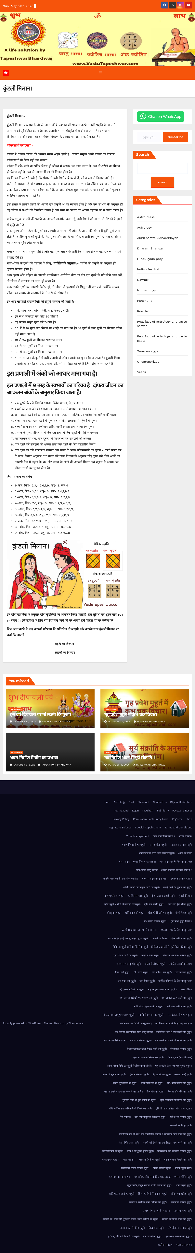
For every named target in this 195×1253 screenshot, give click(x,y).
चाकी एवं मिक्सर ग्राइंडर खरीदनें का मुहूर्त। (172, 938)
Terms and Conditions (178, 827)
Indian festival (148, 269)
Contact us (160, 802)
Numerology (146, 290)
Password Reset (182, 810)
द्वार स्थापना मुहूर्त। (184, 972)
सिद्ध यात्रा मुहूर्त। (156, 1227)
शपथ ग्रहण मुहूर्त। (184, 1185)
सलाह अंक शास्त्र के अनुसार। (156, 1210)
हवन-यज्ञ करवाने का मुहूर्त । (179, 1236)
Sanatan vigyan (149, 351)
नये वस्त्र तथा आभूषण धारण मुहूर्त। (118, 1015)
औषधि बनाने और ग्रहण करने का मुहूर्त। (141, 887)
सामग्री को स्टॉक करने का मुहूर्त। (177, 1219)
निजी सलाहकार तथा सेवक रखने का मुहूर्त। (147, 1049)
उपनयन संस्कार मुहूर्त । (181, 878)
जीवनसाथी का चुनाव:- (20, 146)
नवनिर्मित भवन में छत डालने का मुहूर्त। (174, 1032)
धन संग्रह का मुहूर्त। (127, 980)
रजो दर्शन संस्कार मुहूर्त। (181, 1117)
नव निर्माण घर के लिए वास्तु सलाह (136, 1023)
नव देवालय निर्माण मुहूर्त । (180, 1015)
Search (142, 155)
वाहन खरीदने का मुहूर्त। (150, 1159)
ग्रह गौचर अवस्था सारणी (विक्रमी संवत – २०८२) (144, 929)
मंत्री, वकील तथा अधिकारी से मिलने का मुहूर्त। (130, 1108)
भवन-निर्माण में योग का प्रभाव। (34, 758)
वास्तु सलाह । (129, 1159)
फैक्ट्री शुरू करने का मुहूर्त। (125, 1083)
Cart (131, 802)
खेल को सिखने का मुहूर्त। (160, 912)
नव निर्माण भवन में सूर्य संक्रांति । (129, 758)
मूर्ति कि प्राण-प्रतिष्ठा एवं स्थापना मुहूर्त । (174, 1108)
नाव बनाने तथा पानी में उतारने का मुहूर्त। (173, 1040)
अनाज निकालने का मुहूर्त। (134, 844)
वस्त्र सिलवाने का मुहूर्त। (113, 1151)
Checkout (143, 802)
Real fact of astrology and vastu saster (162, 324)
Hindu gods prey (150, 259)
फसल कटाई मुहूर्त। (183, 1074)
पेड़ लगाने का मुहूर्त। (161, 1074)
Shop (189, 819)
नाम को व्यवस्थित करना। (115, 1040)
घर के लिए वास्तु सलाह (181, 929)
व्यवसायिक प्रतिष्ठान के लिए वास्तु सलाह (152, 1176)
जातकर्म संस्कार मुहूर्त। (155, 964)
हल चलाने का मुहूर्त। (152, 1236)
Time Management (137, 836)
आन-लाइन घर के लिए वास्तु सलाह (175, 861)
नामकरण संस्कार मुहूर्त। (141, 1040)
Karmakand (121, 810)
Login (135, 810)
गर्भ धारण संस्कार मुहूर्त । (155, 921)
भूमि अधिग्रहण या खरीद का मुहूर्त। (176, 1100)
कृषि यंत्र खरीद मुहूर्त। (154, 904)
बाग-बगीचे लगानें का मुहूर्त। (179, 1083)
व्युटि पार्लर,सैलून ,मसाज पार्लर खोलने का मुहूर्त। (149, 1185)
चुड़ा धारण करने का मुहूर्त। (125, 955)
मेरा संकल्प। (125, 1117)
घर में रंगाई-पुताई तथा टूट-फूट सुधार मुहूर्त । (129, 938)
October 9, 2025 (25, 765)
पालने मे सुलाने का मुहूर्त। (114, 1074)
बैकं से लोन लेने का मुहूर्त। (180, 1091)
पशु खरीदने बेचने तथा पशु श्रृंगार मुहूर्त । (173, 1066)
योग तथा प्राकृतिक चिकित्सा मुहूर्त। (150, 1117)
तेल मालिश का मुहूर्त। (162, 972)
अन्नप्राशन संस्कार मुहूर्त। (181, 844)
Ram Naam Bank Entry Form (150, 819)
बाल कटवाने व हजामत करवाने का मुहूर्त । (123, 1091)
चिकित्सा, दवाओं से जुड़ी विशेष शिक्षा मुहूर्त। (171, 946)
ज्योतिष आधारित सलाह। (180, 964)
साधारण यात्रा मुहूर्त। (183, 1210)
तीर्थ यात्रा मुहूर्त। (141, 972)
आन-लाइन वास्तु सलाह (147, 870)
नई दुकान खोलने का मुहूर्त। (132, 989)
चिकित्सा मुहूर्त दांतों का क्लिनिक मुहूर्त (130, 946)
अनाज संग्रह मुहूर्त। (158, 844)
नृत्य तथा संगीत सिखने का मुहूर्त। (148, 1057)
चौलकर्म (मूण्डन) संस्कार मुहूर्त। (177, 955)
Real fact (144, 311)
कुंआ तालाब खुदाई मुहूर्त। (163, 895)
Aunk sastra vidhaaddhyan (157, 238)
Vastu (141, 372)
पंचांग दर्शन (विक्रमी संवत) (180, 1057)
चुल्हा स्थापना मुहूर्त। (150, 955)
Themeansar (76, 1023)
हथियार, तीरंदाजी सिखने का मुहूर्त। (124, 1236)
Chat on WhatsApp (164, 117)
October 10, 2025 (120, 721)
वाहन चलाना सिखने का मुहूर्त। (178, 1159)
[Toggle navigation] (100, 73)
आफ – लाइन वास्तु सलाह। (154, 878)
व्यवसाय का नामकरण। (119, 1176)
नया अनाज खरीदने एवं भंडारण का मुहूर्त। (139, 997)
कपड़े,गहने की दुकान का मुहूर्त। (177, 887)
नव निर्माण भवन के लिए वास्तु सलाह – (173, 1023)
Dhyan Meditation (181, 802)
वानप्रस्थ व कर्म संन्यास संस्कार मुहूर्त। (174, 1151)
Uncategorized (148, 362)
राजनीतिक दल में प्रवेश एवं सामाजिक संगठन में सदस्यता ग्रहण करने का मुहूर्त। (155, 1134)
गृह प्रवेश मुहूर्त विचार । (181, 921)
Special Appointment (148, 827)
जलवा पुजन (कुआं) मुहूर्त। (128, 964)
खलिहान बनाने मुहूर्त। (135, 912)
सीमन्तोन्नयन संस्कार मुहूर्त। (180, 1227)
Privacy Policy (121, 819)
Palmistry (163, 810)
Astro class (146, 217)
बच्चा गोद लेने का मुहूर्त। (152, 1083)
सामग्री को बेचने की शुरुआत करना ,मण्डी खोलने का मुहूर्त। (131, 1219)
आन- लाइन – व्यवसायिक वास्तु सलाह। (137, 861)
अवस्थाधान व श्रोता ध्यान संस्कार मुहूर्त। (156, 853)
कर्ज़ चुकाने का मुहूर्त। (114, 895)
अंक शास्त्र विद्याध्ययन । (164, 836)
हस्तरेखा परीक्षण (165, 1244)
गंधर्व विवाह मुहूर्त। (183, 912)
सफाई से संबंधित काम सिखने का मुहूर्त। (148, 1202)
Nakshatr (147, 810)
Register (177, 819)
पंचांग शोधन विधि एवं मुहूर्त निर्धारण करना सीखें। (129, 1066)
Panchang (144, 301)
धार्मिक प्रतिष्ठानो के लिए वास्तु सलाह (175, 980)
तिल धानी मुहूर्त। (122, 972)
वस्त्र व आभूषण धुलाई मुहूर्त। (140, 1151)
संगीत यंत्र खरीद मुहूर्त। (181, 1193)
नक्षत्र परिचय (186, 989)
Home (106, 802)
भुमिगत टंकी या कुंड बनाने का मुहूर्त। (139, 1100)
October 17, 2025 (25, 721)
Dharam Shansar (150, 248)
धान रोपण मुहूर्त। (147, 980)
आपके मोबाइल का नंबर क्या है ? (176, 870)
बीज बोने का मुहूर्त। (155, 1091)
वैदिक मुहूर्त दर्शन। (183, 1168)
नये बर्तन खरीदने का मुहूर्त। (179, 1006)
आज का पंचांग (185, 853)
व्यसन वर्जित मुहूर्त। (183, 1176)
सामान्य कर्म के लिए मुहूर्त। (132, 1227)
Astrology (144, 228)
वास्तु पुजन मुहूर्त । (110, 1159)
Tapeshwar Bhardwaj (55, 721)
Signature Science (120, 827)
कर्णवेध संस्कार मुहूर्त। (138, 895)
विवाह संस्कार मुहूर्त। (162, 1168)
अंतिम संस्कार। (185, 836)
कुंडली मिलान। (185, 895)
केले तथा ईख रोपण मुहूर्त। (180, 904)
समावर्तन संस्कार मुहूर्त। (181, 1202)
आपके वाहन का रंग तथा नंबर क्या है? (120, 878)
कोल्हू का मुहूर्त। (114, 912)
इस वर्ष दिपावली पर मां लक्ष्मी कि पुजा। (40, 714)
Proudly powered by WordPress (23, 1023)
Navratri (143, 280)
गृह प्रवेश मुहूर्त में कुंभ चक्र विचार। (130, 714)
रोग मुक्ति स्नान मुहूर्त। (129, 1142)
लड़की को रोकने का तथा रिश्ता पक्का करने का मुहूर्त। (167, 1142)
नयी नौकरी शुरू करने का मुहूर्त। (148, 1006)
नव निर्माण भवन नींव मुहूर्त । (151, 1015)
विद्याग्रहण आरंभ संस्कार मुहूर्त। (135, 1168)
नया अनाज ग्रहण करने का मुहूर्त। (177, 997)
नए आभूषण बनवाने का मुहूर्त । (162, 989)
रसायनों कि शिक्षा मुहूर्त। (181, 1125)
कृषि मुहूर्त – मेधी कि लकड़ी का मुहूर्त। (122, 904)
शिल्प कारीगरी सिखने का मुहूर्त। (152, 1193)
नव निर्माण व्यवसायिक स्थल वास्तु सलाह (134, 1032)
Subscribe (175, 137)
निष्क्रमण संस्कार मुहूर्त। (181, 1049)
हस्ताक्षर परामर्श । (184, 1244)
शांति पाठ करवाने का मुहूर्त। (122, 1193)
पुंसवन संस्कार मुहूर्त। (139, 1074)
